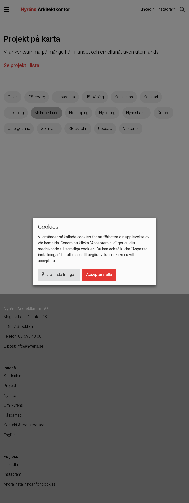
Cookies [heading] (48, 226)
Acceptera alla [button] (99, 274)
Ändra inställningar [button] (59, 274)
